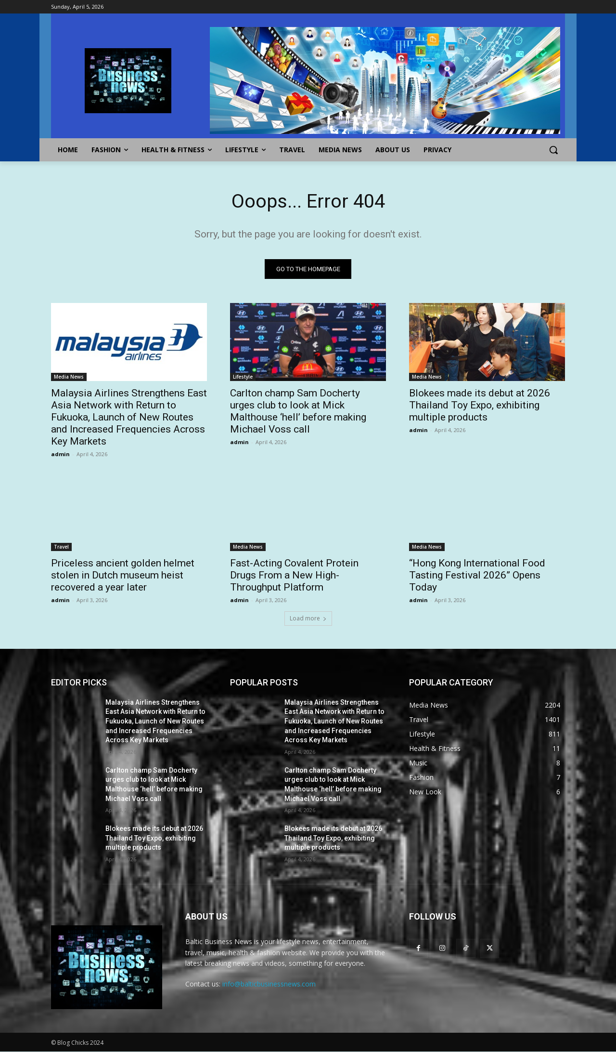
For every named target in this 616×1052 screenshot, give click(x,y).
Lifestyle (243, 376)
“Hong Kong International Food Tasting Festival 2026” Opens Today (477, 575)
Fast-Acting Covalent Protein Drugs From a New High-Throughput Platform (294, 575)
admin (60, 454)
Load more (308, 618)
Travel (61, 546)
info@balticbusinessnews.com (269, 984)
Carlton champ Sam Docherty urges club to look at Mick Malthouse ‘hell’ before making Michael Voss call (298, 411)
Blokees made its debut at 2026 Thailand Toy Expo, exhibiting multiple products (479, 405)
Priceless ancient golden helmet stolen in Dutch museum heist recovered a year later (122, 575)
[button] (553, 149)
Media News (69, 376)
